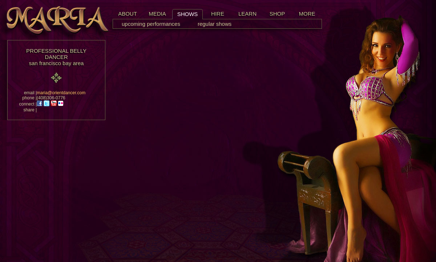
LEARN (247, 14)
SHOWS (187, 14)
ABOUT (127, 14)
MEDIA (157, 14)
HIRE (217, 14)
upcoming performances (151, 24)
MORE (307, 14)
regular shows (214, 24)
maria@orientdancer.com (61, 92)
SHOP (277, 14)
